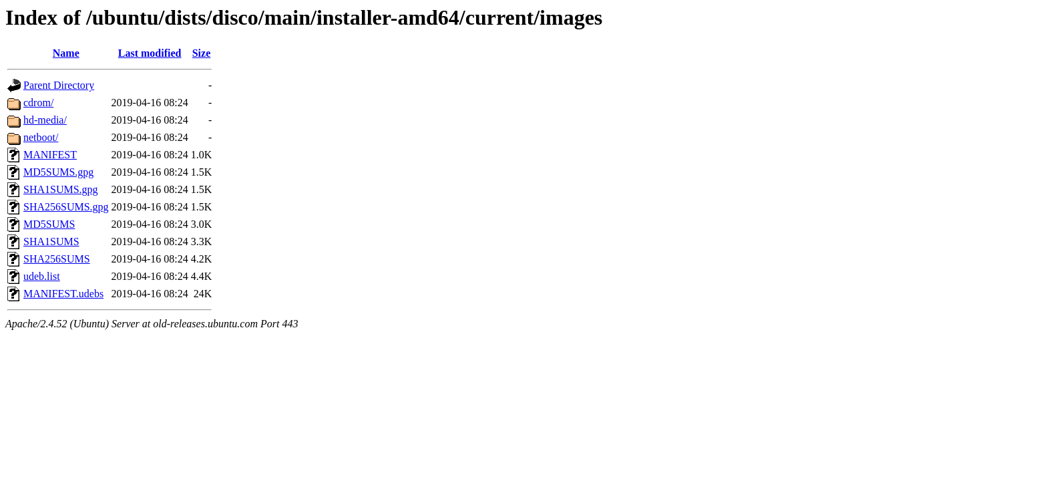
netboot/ (40, 137)
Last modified (150, 53)
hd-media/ (45, 120)
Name (66, 53)
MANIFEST (50, 154)
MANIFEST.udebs (63, 293)
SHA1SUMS (51, 241)
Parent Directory (58, 85)
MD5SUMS (49, 224)
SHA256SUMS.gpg (66, 206)
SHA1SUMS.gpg (60, 189)
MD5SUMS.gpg (58, 172)
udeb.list (41, 276)
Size (201, 53)
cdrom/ (38, 102)
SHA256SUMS (56, 259)
